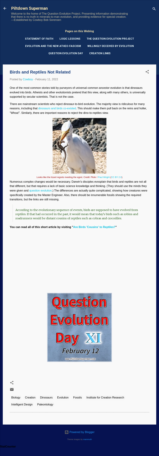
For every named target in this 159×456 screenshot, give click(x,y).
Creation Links (100, 53)
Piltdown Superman (29, 8)
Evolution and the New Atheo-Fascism (53, 46)
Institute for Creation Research (105, 397)
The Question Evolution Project (110, 38)
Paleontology (45, 404)
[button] (147, 72)
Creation (30, 397)
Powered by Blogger (80, 432)
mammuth (87, 439)
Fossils (77, 397)
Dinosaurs (46, 397)
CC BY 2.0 (116, 177)
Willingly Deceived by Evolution (110, 46)
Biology (15, 397)
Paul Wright (104, 177)
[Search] (154, 9)
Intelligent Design (22, 404)
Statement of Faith (39, 38)
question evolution (40, 190)
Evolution (63, 397)
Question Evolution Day (65, 53)
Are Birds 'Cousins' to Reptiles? (94, 227)
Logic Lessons (70, 38)
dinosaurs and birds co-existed (57, 108)
